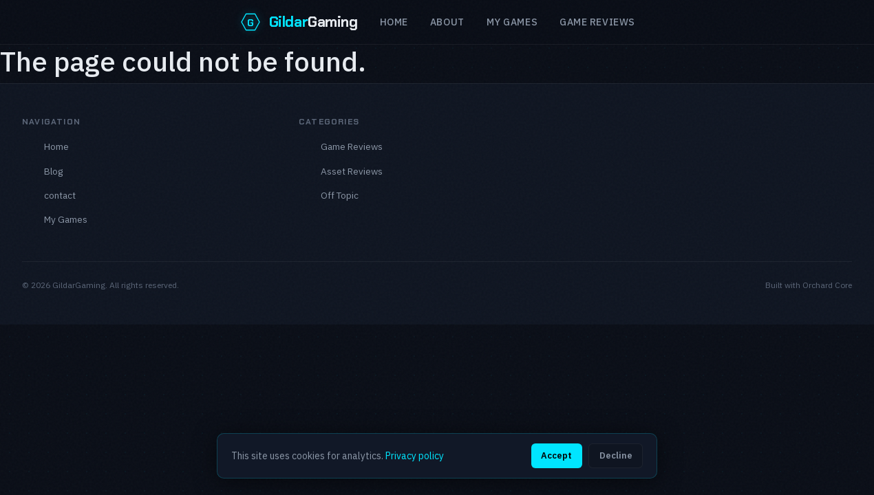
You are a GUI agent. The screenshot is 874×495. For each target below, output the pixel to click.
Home (394, 22)
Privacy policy (414, 456)
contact (60, 195)
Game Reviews (352, 146)
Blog (53, 171)
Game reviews (597, 22)
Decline (615, 455)
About (447, 22)
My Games (512, 22)
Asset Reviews (352, 171)
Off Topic (340, 195)
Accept (556, 455)
